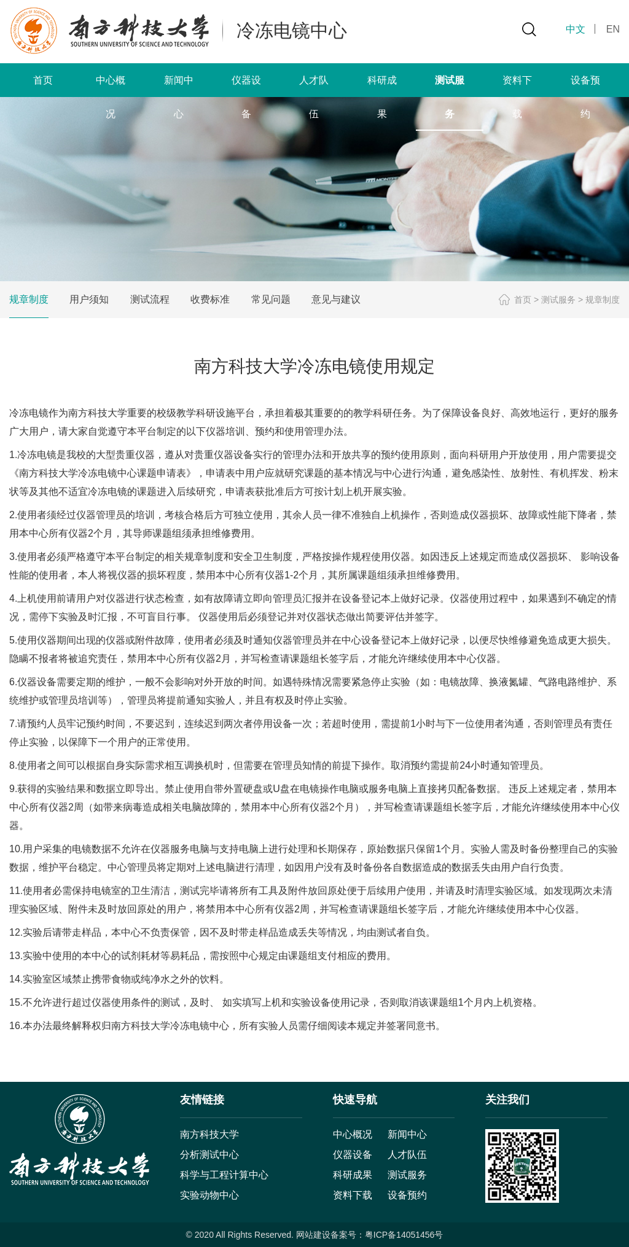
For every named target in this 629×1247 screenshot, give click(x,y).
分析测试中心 (209, 1154)
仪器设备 (352, 1154)
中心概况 (352, 1134)
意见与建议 (336, 299)
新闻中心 (407, 1134)
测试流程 (150, 299)
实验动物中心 (209, 1195)
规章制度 (29, 299)
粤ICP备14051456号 (404, 1235)
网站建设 (313, 1235)
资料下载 (352, 1195)
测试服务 (558, 300)
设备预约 (407, 1195)
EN (613, 29)
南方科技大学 (209, 1134)
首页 (43, 80)
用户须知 (89, 299)
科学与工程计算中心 (224, 1175)
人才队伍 (407, 1154)
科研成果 (352, 1175)
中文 (575, 29)
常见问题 (271, 299)
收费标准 (210, 299)
